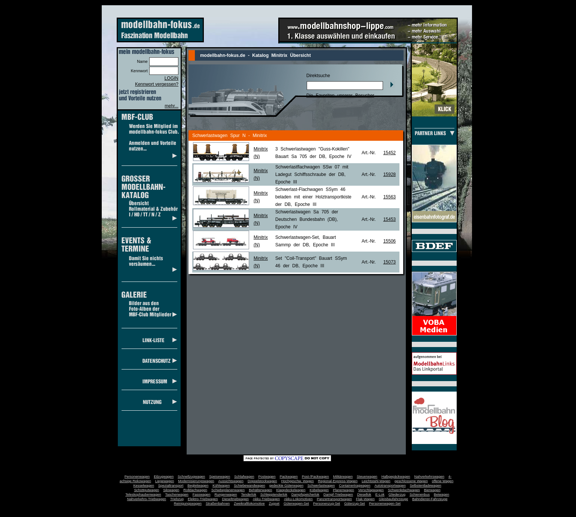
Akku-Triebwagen (266, 499)
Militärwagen (342, 476)
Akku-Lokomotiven (298, 499)
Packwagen (289, 476)
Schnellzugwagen (191, 476)
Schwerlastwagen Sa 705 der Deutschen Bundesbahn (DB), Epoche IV (306, 219)
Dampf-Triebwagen (338, 494)
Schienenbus (420, 494)
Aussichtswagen (230, 481)
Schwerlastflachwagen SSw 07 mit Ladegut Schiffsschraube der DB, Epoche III (311, 174)
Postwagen (267, 476)
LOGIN (171, 78)
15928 (389, 174)
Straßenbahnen (218, 503)
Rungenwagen (225, 494)
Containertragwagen (354, 485)
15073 (389, 262)
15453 (389, 219)
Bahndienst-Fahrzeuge (429, 499)
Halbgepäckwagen (396, 476)
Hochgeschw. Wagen (297, 481)
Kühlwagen (221, 485)
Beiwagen (441, 494)
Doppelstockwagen (262, 481)
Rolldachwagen (195, 490)
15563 (389, 197)
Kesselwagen (143, 485)
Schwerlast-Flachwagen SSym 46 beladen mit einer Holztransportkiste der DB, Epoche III (313, 197)
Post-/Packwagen (315, 476)
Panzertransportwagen (334, 499)
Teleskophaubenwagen (143, 494)
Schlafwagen (244, 476)
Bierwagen (432, 490)
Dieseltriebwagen (235, 499)
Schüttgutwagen (146, 490)
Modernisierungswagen (196, 481)
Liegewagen (164, 481)
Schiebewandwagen (249, 485)
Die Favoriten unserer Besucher (340, 95)
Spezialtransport (170, 485)
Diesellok (364, 494)
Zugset (274, 503)
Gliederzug (397, 494)
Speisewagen (219, 476)
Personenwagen (137, 476)
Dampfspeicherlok (305, 494)
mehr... (171, 106)
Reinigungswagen (188, 503)
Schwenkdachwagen (404, 490)
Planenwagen (343, 490)
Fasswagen (202, 494)
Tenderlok (248, 494)
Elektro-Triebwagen (203, 499)
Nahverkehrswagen (429, 476)
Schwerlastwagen (321, 485)
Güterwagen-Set (296, 503)
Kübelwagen (319, 490)
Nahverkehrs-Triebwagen (146, 499)
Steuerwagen (367, 476)
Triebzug (177, 499)
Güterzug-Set (354, 503)
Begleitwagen (197, 485)
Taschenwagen (177, 494)
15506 (389, 241)
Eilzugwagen (164, 476)
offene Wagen (443, 481)
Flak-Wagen (365, 499)
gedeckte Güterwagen (286, 485)
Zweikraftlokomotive (249, 503)
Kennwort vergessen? (156, 84)
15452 (389, 152)
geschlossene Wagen (411, 481)
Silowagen (171, 490)
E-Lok (380, 494)
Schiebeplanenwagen (228, 490)
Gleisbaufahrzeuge (393, 499)
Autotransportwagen (390, 485)
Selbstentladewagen (425, 485)
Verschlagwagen (371, 490)
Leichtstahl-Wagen (376, 481)
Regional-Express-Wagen (338, 481)
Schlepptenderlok (273, 494)
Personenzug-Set (326, 503)
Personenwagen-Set (385, 503)
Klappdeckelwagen (290, 490)
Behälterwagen (260, 490)
